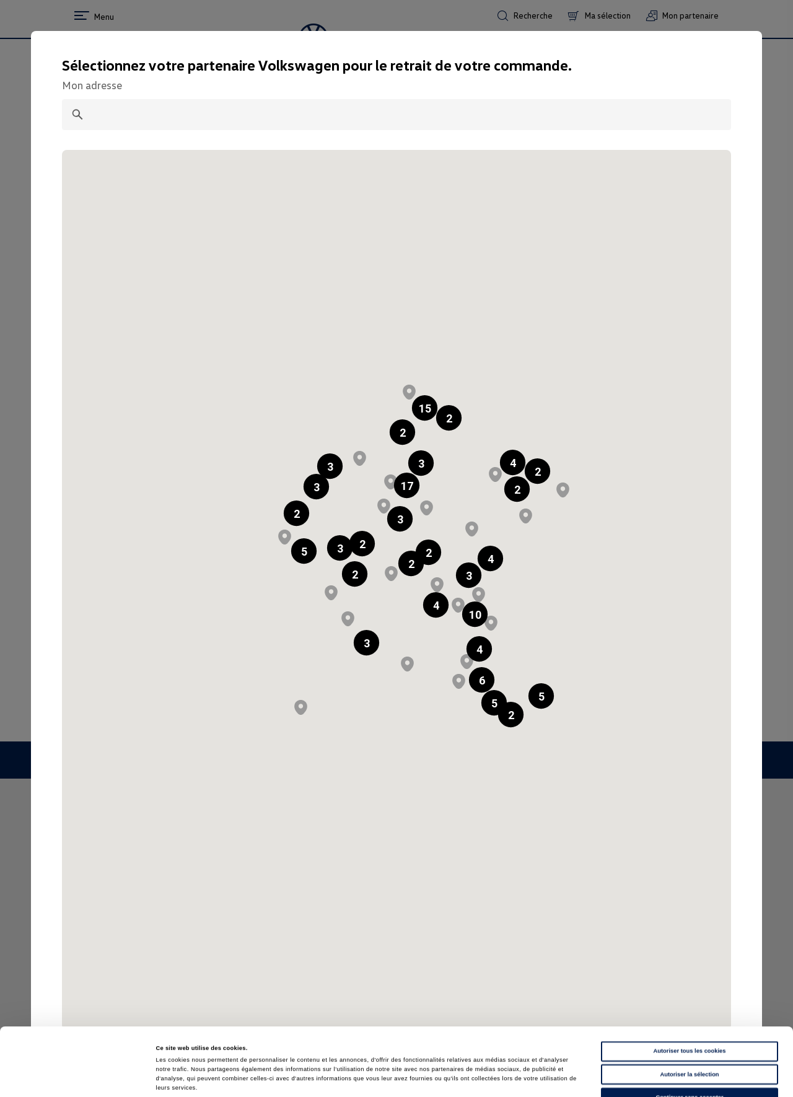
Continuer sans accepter (689, 1034)
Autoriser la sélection (689, 1011)
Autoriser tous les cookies (689, 987)
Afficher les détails (535, 1076)
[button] (402, 432)
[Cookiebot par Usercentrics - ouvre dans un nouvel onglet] (80, 1076)
